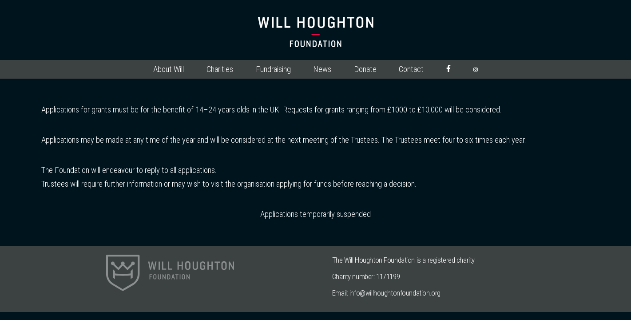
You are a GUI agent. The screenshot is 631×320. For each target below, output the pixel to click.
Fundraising (273, 69)
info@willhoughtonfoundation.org (395, 292)
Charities (219, 69)
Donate (365, 69)
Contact (411, 69)
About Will (168, 69)
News (322, 69)
